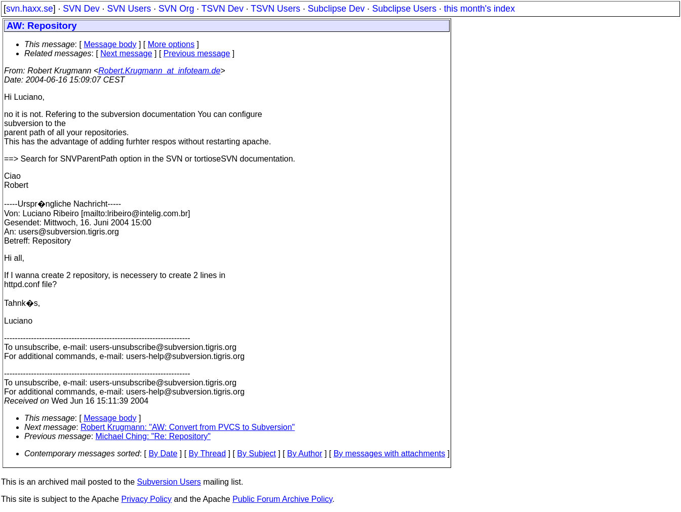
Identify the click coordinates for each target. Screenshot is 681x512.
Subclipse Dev (336, 9)
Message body (110, 44)
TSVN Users (275, 9)
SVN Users (129, 9)
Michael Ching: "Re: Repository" (153, 436)
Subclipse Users (404, 9)
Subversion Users (169, 482)
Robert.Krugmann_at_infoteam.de (159, 70)
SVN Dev (81, 9)
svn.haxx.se (29, 9)
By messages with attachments (390, 453)
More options (171, 44)
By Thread (207, 453)
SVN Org (176, 9)
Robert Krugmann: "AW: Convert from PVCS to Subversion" (188, 427)
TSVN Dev (223, 9)
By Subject (256, 453)
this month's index (479, 9)
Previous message (197, 53)
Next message (126, 53)
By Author (304, 453)
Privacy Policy (146, 499)
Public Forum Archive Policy (282, 499)
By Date (162, 453)
